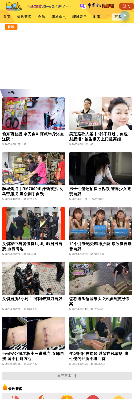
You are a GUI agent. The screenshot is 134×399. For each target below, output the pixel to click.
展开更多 (67, 376)
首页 (7, 17)
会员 (41, 17)
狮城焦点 (59, 17)
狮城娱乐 (79, 17)
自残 (11, 93)
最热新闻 (24, 17)
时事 (97, 17)
